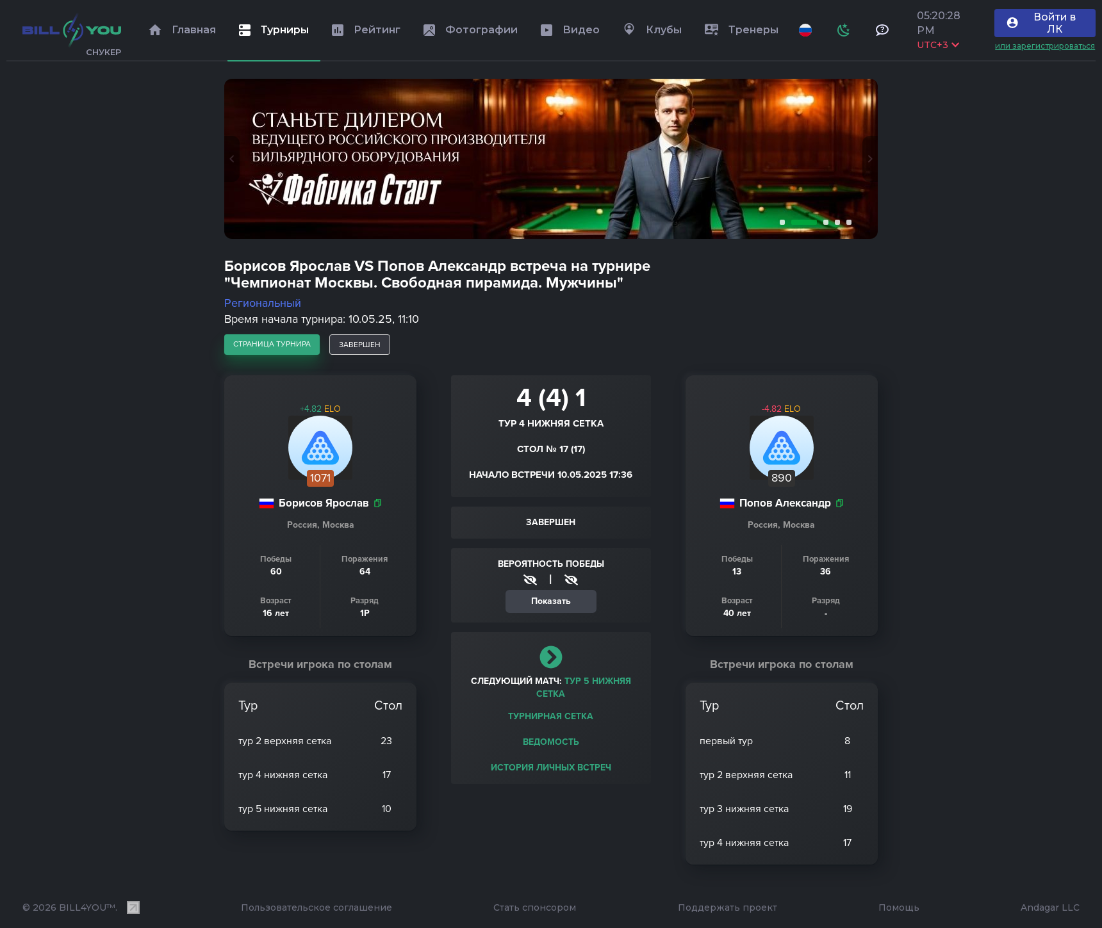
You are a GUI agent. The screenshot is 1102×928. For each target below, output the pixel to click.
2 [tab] (801, 222)
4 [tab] (834, 222)
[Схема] (843, 30)
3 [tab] (823, 222)
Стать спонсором (534, 907)
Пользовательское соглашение (316, 907)
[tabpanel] (551, 159)
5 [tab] (846, 222)
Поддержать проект (727, 907)
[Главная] (71, 30)
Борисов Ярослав (324, 503)
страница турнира (272, 343)
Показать (551, 601)
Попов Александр (785, 503)
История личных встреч (551, 767)
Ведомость (551, 742)
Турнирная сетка (550, 716)
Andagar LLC (1050, 907)
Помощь (898, 907)
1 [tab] (779, 222)
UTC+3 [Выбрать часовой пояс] (938, 45)
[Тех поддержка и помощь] (882, 30)
